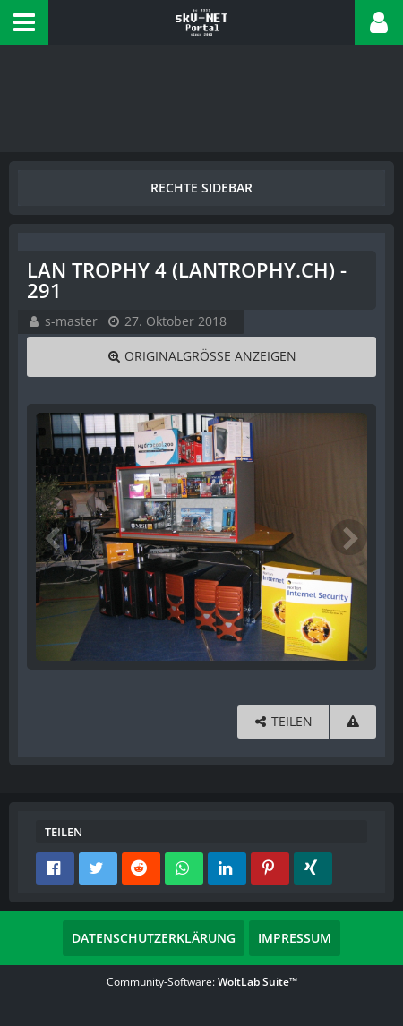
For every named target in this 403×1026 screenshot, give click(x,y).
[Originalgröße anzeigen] (201, 357)
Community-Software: (202, 981)
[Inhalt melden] (353, 722)
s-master (71, 320)
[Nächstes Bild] (349, 537)
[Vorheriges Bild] (54, 537)
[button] (24, 22)
